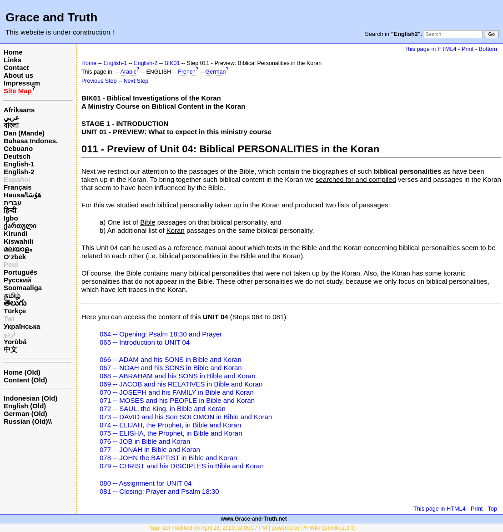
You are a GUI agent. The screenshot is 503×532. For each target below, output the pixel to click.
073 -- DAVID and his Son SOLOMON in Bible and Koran (186, 417)
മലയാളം (18, 249)
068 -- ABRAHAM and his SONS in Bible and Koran (178, 376)
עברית (12, 202)
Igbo (11, 218)
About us (18, 75)
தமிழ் (12, 295)
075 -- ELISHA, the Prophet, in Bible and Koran (171, 433)
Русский (17, 280)
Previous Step (98, 81)
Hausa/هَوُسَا (22, 195)
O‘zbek (15, 257)
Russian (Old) (26, 421)
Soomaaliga (23, 287)
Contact (16, 67)
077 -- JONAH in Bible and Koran (150, 449)
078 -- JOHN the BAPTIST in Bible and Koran (168, 458)
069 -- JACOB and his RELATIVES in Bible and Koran (181, 384)
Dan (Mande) (24, 133)
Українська (22, 326)
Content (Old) (25, 380)
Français (18, 187)
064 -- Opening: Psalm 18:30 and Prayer (161, 334)
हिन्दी (10, 210)
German (216, 72)
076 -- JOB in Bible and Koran (145, 441)
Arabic (128, 72)
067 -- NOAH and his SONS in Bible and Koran (171, 367)
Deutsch (17, 156)
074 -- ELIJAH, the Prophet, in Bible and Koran (170, 425)
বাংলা (11, 125)
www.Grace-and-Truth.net (254, 519)
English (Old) (25, 406)
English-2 (19, 172)
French (187, 72)
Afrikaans (19, 110)
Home (13, 52)
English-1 (19, 164)
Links (12, 60)
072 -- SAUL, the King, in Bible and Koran (163, 408)
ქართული (20, 226)
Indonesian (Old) (30, 398)
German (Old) (25, 413)
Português (20, 272)
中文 (10, 349)
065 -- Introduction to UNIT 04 (145, 342)
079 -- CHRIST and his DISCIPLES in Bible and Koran (182, 466)
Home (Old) (22, 372)
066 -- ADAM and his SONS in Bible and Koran (170, 359)
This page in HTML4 (430, 48)
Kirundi (16, 233)
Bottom (488, 48)
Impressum (22, 83)
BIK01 (172, 63)
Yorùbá (15, 342)
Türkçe (15, 311)
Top (492, 508)
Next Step (136, 81)
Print (467, 48)
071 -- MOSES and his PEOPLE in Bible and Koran (177, 400)
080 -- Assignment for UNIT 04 (145, 483)
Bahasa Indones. (31, 141)
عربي (11, 117)
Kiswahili (18, 241)
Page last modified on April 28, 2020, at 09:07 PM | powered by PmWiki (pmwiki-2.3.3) (251, 528)
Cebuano (18, 148)
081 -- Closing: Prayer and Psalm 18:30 (159, 491)
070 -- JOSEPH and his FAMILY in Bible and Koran (177, 392)
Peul (11, 264)
